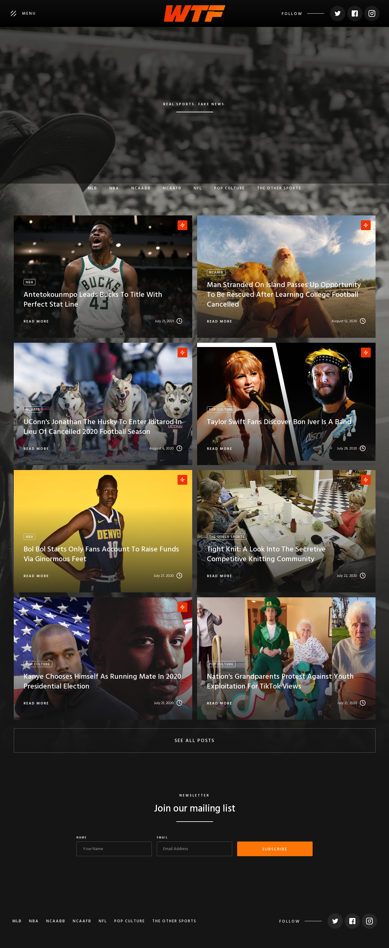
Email (162, 838)
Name (81, 838)
